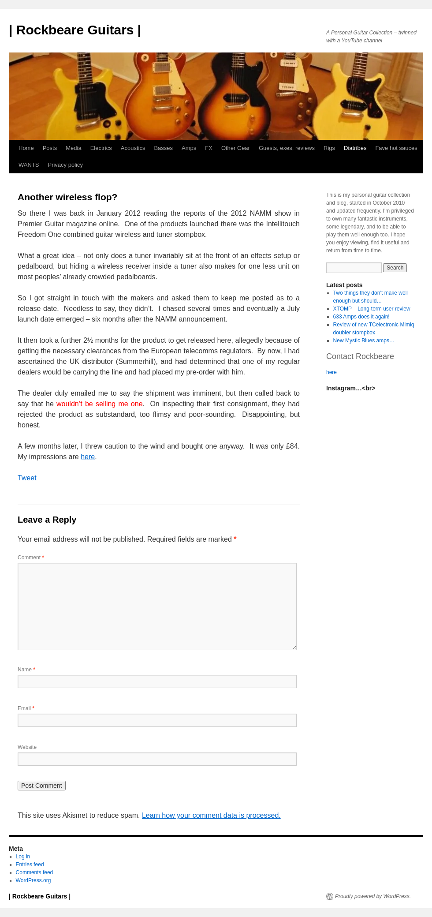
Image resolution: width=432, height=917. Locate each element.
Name (26, 669)
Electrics (101, 148)
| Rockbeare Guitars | (75, 29)
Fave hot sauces (396, 148)
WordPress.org (33, 880)
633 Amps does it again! (361, 317)
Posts (50, 148)
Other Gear (235, 148)
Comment (31, 557)
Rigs (329, 148)
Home (26, 148)
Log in (23, 856)
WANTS (29, 164)
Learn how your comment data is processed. (211, 815)
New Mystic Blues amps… (364, 340)
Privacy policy (65, 164)
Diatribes (355, 148)
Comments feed (34, 872)
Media (73, 148)
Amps (189, 148)
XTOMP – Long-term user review (371, 309)
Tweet (27, 478)
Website (27, 747)
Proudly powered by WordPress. (373, 896)
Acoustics (133, 148)
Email (26, 708)
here (88, 456)
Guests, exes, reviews (287, 148)
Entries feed (30, 864)
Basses (163, 148)
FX (208, 148)
